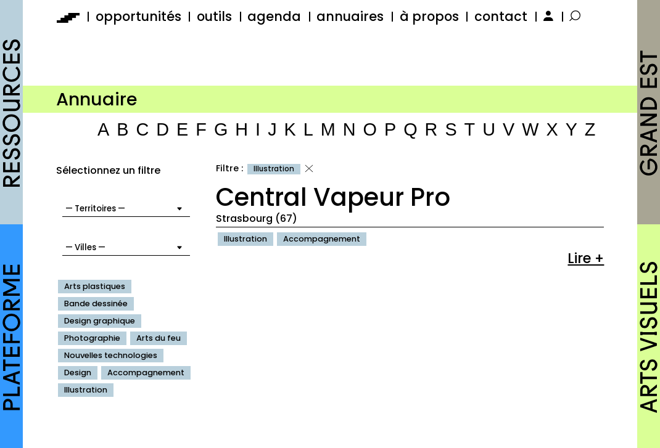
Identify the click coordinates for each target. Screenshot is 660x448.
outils (214, 16)
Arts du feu (158, 338)
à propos (429, 16)
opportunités (138, 16)
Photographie (92, 338)
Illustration (85, 390)
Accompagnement (145, 372)
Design (77, 372)
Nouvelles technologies (110, 355)
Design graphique (99, 321)
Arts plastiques (94, 286)
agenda (274, 16)
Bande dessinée (96, 303)
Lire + (585, 258)
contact (500, 16)
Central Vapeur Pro (333, 197)
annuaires (350, 16)
